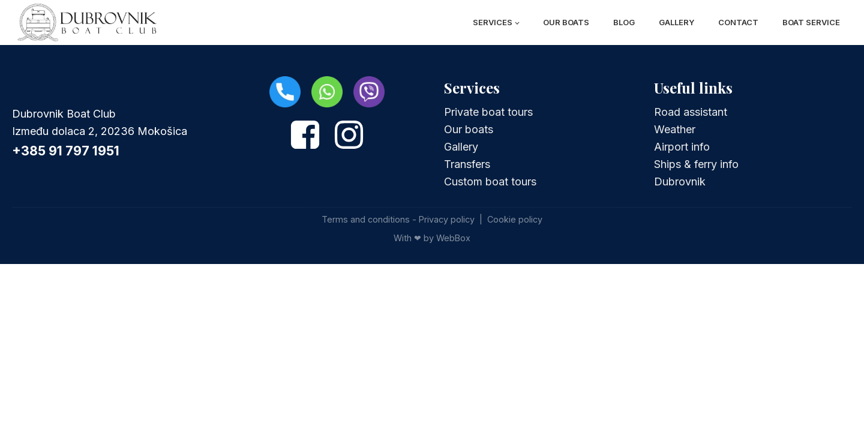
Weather (674, 129)
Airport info (682, 146)
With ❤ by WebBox (432, 238)
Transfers (467, 164)
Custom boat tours (490, 181)
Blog (624, 22)
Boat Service (811, 22)
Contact (738, 22)
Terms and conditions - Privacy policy (398, 219)
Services (492, 22)
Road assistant (690, 112)
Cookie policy (514, 219)
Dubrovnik (680, 181)
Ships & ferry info (696, 164)
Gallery (676, 22)
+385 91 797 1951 (65, 150)
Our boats (566, 22)
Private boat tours (488, 112)
